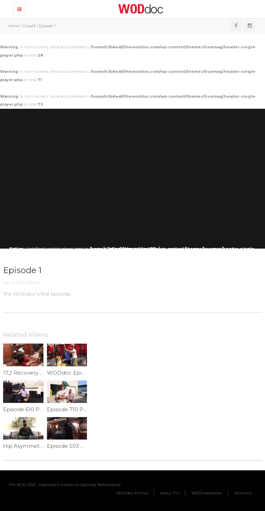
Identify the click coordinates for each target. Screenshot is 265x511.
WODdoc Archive (132, 493)
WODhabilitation (207, 493)
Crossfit (29, 25)
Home (13, 25)
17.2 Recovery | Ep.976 (32, 372)
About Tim (170, 493)
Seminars (243, 493)
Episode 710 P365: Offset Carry (86, 409)
